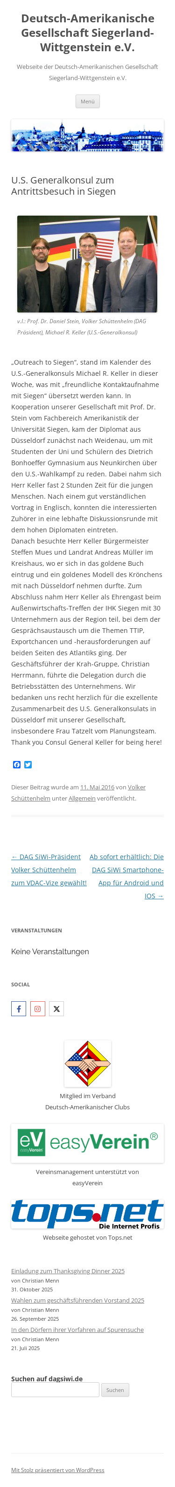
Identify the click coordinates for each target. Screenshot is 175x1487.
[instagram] (39, 1008)
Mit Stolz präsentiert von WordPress (58, 1470)
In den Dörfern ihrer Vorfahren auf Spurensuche (77, 1329)
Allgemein (82, 798)
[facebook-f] (19, 1008)
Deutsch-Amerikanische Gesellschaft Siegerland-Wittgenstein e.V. (87, 32)
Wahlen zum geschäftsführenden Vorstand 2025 (77, 1300)
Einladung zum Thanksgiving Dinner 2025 (68, 1271)
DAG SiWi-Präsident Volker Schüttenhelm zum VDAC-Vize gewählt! (49, 869)
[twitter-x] (57, 1008)
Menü (88, 101)
